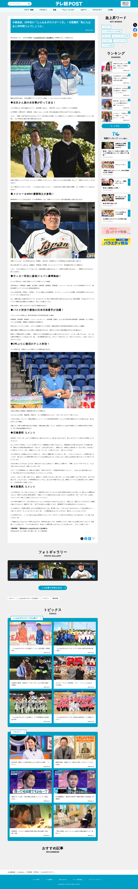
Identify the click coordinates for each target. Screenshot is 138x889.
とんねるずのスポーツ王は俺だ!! (43, 37)
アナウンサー (97, 10)
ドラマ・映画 (28, 10)
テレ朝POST (69, 4)
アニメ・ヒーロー (68, 10)
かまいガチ (106, 36)
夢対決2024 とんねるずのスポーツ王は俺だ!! (33, 528)
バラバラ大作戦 (108, 45)
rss (135, 35)
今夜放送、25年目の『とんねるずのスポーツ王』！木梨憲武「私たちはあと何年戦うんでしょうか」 (42, 872)
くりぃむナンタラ (120, 40)
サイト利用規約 (77, 879)
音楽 (54, 10)
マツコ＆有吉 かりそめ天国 (111, 31)
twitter (135, 25)
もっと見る (115, 126)
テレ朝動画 (49, 879)
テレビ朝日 (36, 879)
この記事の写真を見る (51, 588)
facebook (135, 30)
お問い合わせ (63, 879)
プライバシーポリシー (95, 879)
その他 (110, 10)
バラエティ (43, 10)
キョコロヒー (107, 40)
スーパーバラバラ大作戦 (121, 36)
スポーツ (83, 10)
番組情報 (55, 598)
